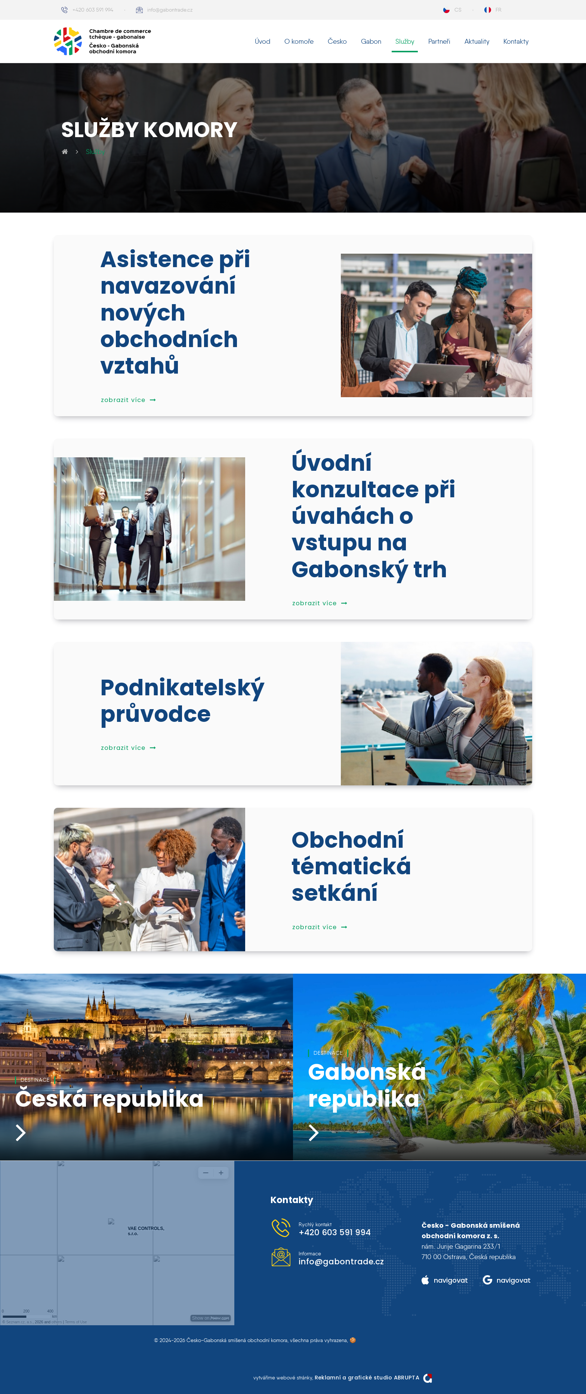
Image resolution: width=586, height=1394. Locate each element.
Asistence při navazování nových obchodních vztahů (175, 312)
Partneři (439, 41)
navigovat (451, 1280)
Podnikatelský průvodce (182, 701)
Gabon (371, 41)
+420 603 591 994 (93, 9)
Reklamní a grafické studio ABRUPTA (367, 1377)
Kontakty (515, 41)
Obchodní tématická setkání (351, 867)
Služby (404, 41)
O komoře (299, 41)
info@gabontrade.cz (169, 9)
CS (458, 9)
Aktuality (477, 41)
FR (499, 9)
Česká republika (109, 1099)
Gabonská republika (367, 1085)
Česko (337, 41)
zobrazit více (128, 400)
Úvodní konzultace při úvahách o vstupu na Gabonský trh (374, 516)
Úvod (262, 41)
